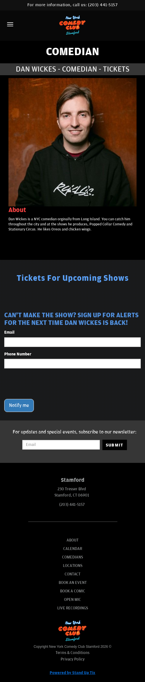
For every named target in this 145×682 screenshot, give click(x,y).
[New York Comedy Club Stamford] (72, 25)
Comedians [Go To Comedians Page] (72, 557)
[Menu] (10, 24)
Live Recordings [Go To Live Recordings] (72, 608)
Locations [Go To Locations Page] (72, 565)
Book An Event (73, 582)
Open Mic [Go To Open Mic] (72, 599)
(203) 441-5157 (103, 5)
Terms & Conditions (72, 652)
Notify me (19, 405)
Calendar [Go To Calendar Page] (72, 548)
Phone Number (17, 354)
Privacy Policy (73, 659)
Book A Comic (72, 591)
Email (9, 332)
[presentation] (47, 384)
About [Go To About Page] (72, 540)
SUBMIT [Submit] (115, 445)
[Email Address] (61, 445)
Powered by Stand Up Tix (72, 672)
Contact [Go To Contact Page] (72, 574)
